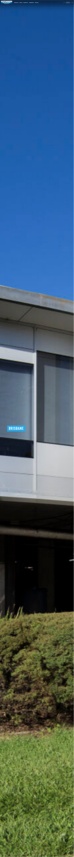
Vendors (68, 2)
